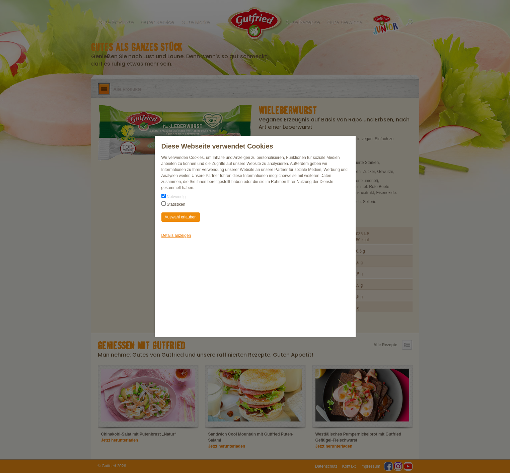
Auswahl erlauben (181, 217)
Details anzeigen (176, 235)
